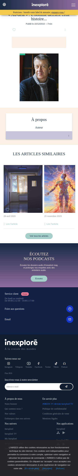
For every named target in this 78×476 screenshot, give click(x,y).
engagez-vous (57, 12)
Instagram (9, 365)
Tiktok (56, 365)
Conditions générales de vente (55, 413)
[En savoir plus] (31, 468)
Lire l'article (12, 224)
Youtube (28, 365)
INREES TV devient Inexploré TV (57, 404)
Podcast (64, 365)
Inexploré (9, 429)
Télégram (19, 367)
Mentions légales (50, 418)
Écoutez (39, 278)
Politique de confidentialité (54, 409)
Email (39, 319)
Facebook (38, 365)
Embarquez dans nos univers (17, 418)
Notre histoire (11, 404)
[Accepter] (47, 468)
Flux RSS (8, 373)
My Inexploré (11, 438)
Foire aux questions (39, 308)
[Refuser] (60, 468)
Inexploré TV (11, 434)
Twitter (48, 367)
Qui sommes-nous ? (13, 409)
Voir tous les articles (39, 236)
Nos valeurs (10, 413)
